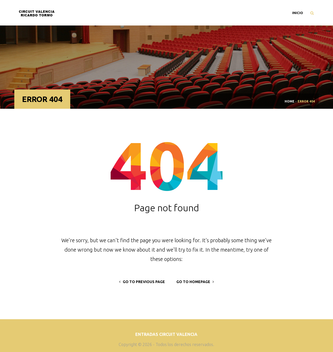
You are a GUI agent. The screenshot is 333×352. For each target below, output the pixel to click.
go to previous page (142, 282)
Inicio (297, 13)
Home (289, 101)
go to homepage (195, 282)
